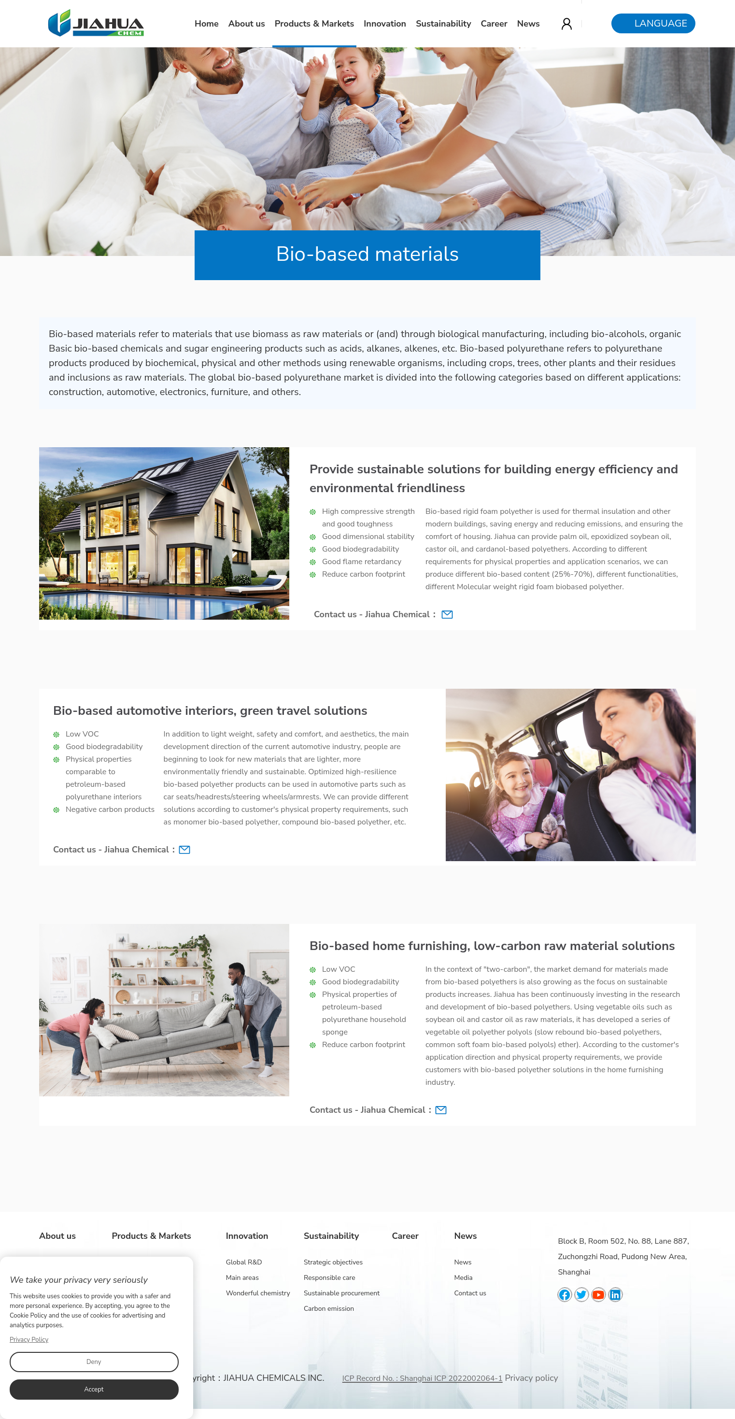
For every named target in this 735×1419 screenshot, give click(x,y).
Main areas (242, 1277)
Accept (93, 1389)
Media (463, 1277)
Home (207, 23)
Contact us (470, 1293)
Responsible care (329, 1277)
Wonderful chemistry (258, 1293)
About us (247, 23)
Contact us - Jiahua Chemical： (376, 614)
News (529, 23)
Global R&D (244, 1262)
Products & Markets (314, 23)
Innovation (385, 23)
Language (661, 23)
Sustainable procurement (342, 1293)
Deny (93, 1362)
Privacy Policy (29, 1339)
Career (494, 23)
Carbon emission (329, 1308)
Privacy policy (531, 1378)
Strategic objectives (333, 1262)
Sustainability (443, 23)
